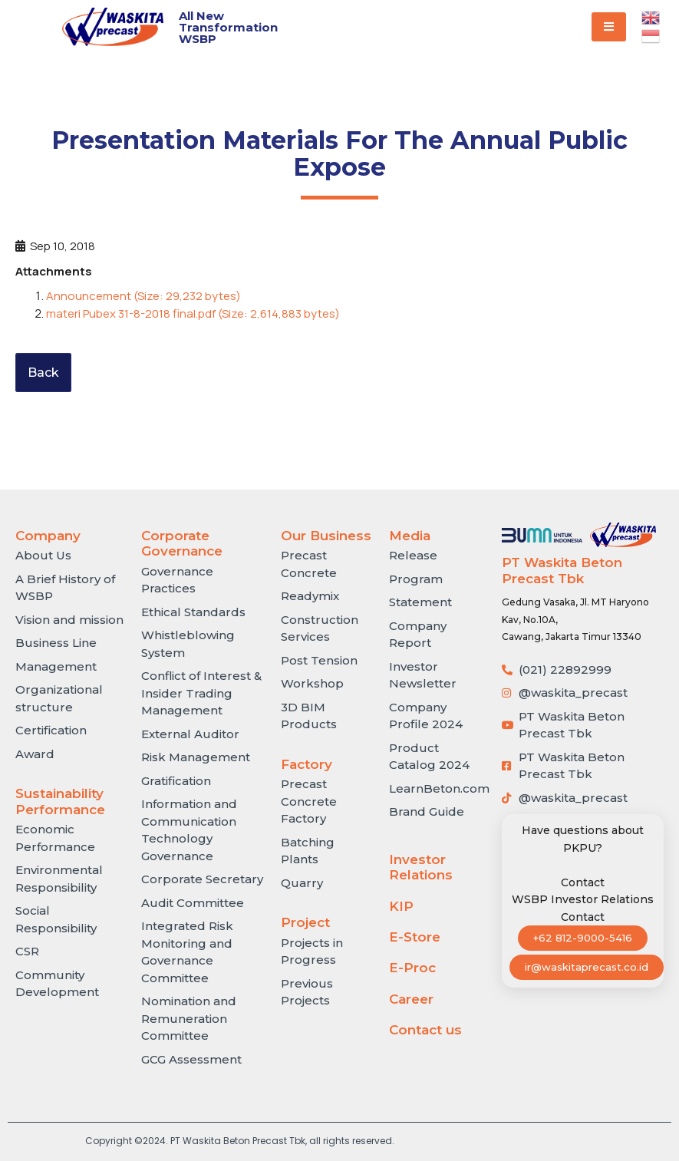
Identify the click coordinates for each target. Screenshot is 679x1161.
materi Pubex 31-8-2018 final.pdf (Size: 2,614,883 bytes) (193, 313)
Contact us (425, 1029)
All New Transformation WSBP (228, 27)
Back (43, 372)
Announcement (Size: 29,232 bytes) (143, 296)
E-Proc (412, 967)
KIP (401, 906)
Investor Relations (421, 867)
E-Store (414, 937)
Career (411, 999)
